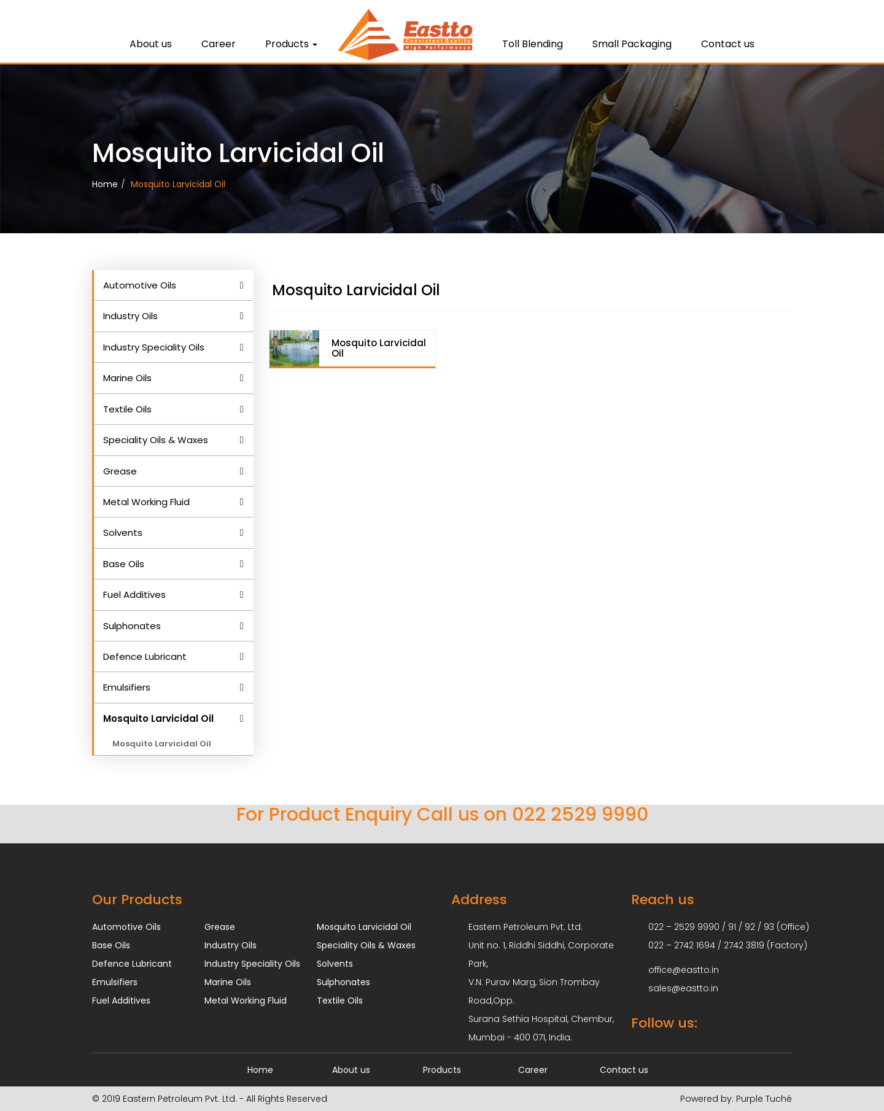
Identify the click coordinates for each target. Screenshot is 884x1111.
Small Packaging (632, 44)
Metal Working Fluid (146, 501)
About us (151, 44)
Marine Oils (127, 377)
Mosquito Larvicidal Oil (178, 184)
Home (105, 184)
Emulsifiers (126, 687)
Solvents (122, 532)
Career (218, 44)
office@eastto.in (683, 970)
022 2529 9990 (580, 814)
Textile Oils (127, 409)
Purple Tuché (763, 1099)
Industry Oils (130, 315)
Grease (120, 471)
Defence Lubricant (145, 656)
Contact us (727, 44)
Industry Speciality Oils (153, 347)
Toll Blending (532, 44)
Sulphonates (132, 625)
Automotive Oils (139, 285)
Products (291, 44)
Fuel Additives (134, 594)
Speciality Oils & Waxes (155, 439)
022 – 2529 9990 (683, 927)
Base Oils (123, 563)
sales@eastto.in (683, 988)
